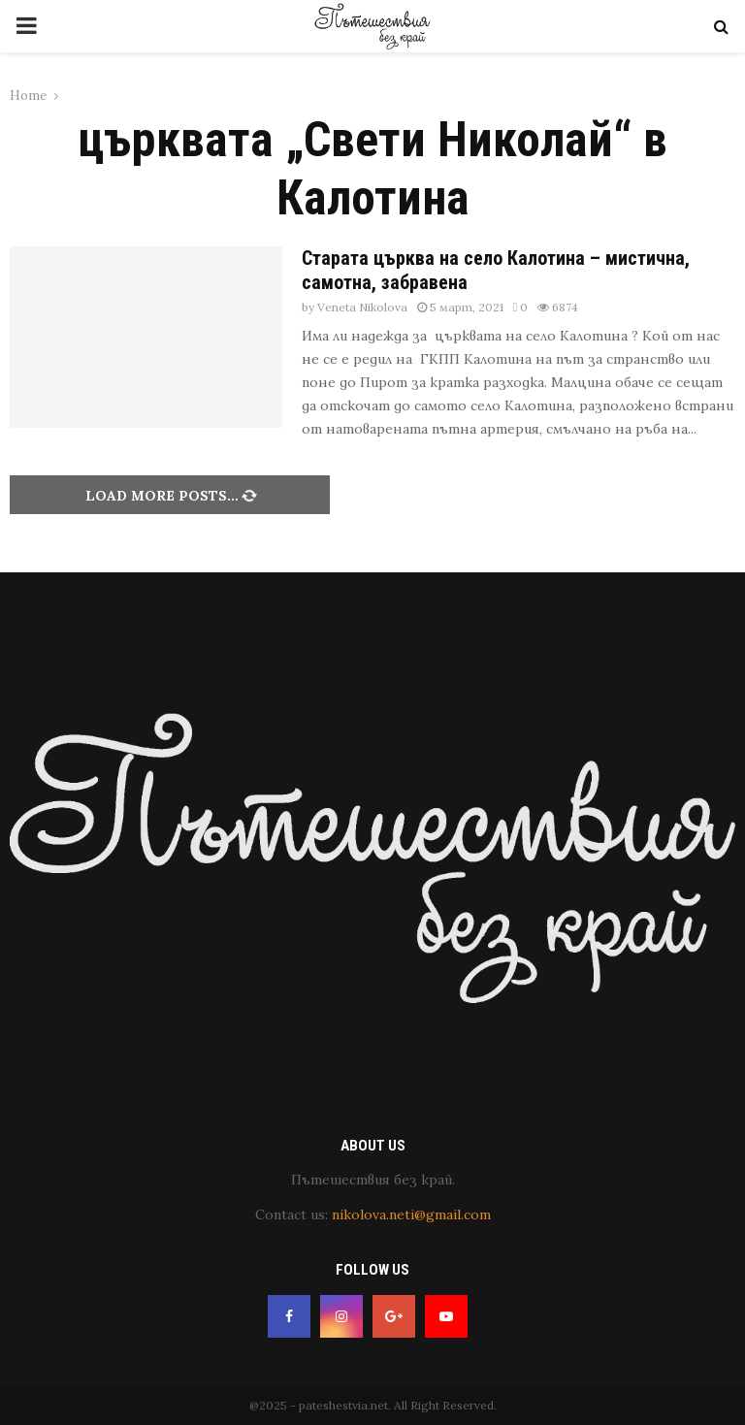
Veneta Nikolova (362, 307)
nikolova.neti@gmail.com (411, 1214)
